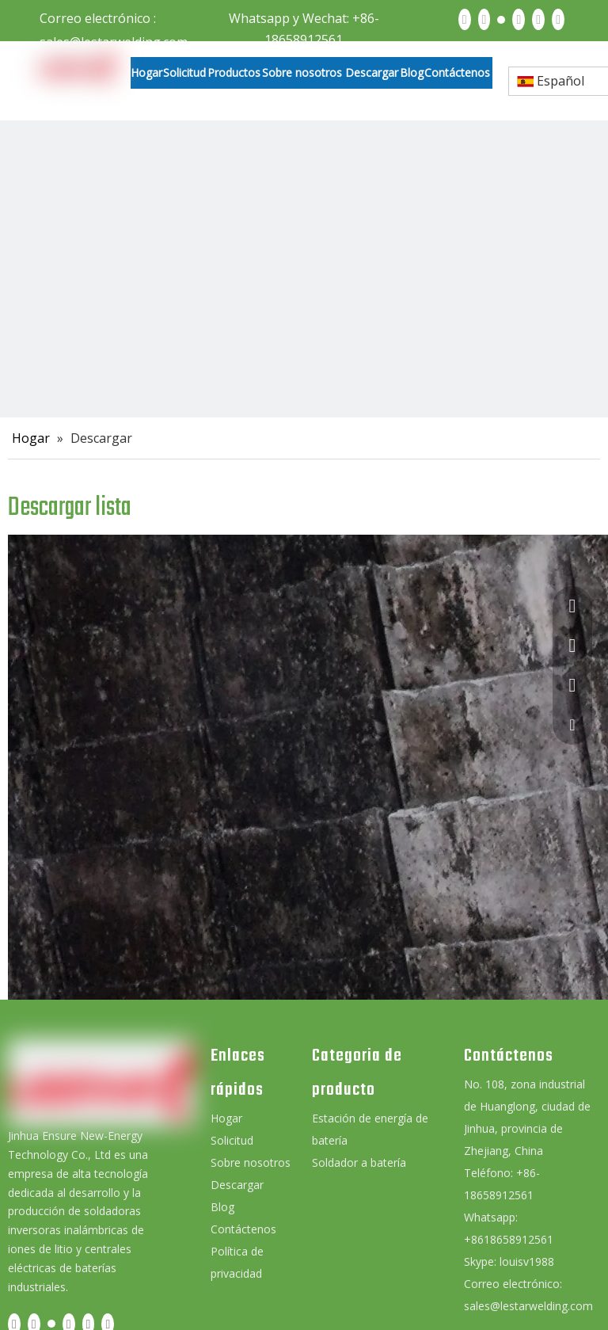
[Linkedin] (484, 19)
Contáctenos (243, 1229)
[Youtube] (518, 19)
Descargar (237, 1184)
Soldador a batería (359, 1162)
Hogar (226, 1118)
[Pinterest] (558, 19)
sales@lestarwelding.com (528, 1305)
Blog (222, 1206)
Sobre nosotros (251, 1162)
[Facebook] (464, 19)
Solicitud (232, 1140)
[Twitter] (501, 18)
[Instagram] (538, 19)
